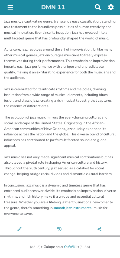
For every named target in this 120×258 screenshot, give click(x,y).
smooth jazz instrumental (73, 208)
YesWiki (70, 246)
